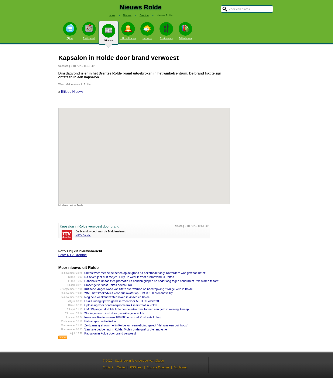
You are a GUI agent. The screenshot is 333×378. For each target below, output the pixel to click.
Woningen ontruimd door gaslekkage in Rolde (114, 313)
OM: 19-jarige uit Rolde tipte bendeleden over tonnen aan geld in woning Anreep (136, 309)
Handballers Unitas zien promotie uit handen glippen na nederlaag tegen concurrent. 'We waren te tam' (151, 281)
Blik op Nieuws (72, 91)
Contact (108, 367)
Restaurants (166, 30)
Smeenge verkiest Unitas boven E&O (108, 285)
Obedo (159, 360)
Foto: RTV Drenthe (72, 255)
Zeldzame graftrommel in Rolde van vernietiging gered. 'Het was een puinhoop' (136, 325)
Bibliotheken (185, 30)
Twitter (121, 367)
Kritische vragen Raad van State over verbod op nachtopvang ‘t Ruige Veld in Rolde (138, 289)
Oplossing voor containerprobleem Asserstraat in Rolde (120, 305)
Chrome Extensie (158, 367)
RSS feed (136, 367)
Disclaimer (180, 367)
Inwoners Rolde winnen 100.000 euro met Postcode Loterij (122, 317)
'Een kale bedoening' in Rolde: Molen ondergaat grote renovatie (125, 329)
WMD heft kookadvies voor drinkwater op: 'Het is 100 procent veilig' (128, 293)
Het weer (147, 30)
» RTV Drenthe (83, 235)
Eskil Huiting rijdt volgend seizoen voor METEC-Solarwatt (121, 301)
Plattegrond (89, 30)
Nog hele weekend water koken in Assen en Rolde (117, 297)
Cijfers (70, 30)
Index (112, 15)
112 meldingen (128, 30)
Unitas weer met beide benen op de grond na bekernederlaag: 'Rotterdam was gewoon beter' (145, 273)
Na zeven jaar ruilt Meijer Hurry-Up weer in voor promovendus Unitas (129, 277)
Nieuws (108, 34)
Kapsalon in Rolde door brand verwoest (110, 333)
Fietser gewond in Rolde (100, 321)
